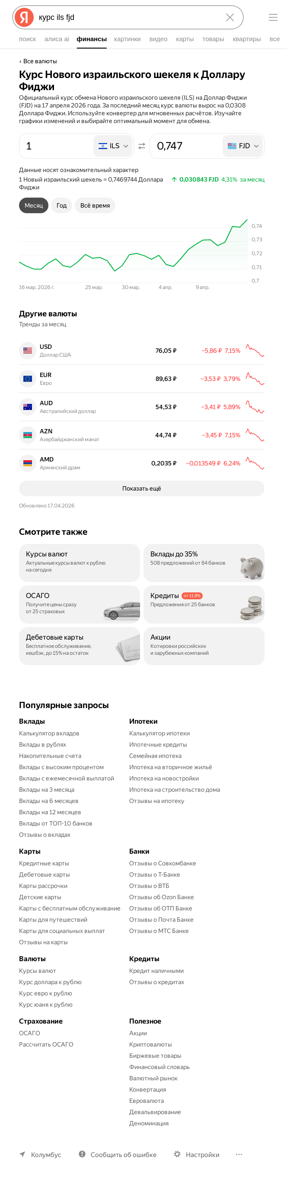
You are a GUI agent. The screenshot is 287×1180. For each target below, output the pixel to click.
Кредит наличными (156, 970)
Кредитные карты (44, 863)
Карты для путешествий (53, 919)
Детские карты (40, 897)
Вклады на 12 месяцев (50, 812)
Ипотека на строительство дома (174, 789)
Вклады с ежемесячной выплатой (66, 778)
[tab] (33, 205)
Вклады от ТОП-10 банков (55, 823)
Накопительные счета (50, 755)
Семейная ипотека (155, 755)
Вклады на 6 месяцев (49, 800)
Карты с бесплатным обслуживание (70, 908)
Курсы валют (37, 970)
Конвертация (147, 1089)
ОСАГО (29, 1033)
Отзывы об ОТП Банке (160, 908)
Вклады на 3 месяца (46, 789)
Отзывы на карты (43, 942)
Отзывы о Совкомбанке (162, 863)
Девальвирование (155, 1111)
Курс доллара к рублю (50, 981)
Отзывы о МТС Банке (159, 930)
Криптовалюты (150, 1044)
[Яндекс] (24, 17)
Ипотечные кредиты (158, 744)
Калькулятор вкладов (49, 733)
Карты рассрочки (43, 885)
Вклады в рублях (42, 744)
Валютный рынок (153, 1078)
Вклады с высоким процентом (61, 767)
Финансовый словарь (159, 1066)
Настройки (203, 1155)
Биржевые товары (155, 1055)
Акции (138, 1033)
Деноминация (149, 1123)
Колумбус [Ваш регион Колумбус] (46, 1155)
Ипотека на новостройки (164, 778)
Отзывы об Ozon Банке (161, 897)
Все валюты (40, 61)
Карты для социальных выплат (62, 930)
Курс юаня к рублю (46, 1004)
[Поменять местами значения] (142, 146)
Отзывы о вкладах (44, 834)
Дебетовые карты (44, 874)
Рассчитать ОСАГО (46, 1044)
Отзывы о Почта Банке (161, 919)
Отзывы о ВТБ (149, 885)
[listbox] (113, 146)
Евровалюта (146, 1100)
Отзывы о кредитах (156, 981)
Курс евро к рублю (45, 993)
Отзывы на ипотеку (157, 800)
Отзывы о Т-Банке (154, 874)
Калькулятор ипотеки (159, 733)
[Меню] (273, 17)
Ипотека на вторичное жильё (170, 767)
